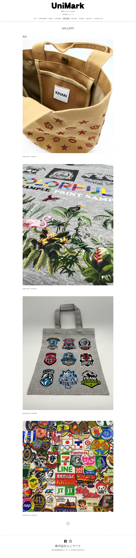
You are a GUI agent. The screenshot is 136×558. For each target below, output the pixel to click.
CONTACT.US (98, 18)
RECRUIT (89, 18)
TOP (35, 18)
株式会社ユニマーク (68, 546)
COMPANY (57, 18)
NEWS (51, 18)
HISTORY (74, 18)
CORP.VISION (42, 18)
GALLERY (66, 18)
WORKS (81, 18)
